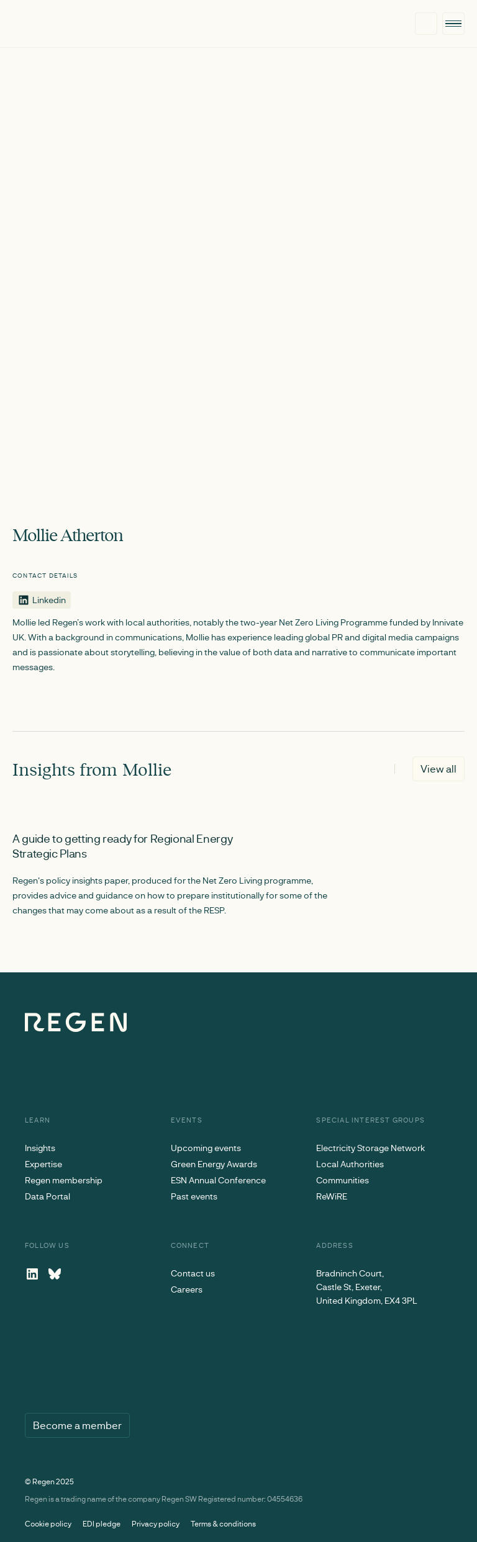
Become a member (77, 1425)
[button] (453, 24)
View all (438, 768)
